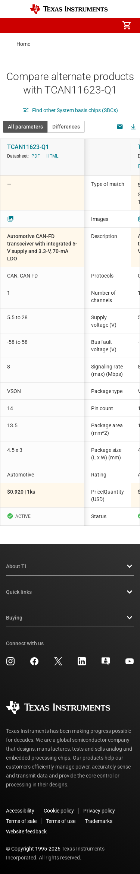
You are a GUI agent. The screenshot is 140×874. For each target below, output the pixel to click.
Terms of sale (21, 821)
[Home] (68, 9)
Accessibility (20, 811)
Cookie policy (59, 811)
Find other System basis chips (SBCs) (70, 110)
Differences (66, 127)
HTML (52, 156)
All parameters (25, 127)
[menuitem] (63, 25)
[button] (13, 25)
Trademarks (98, 821)
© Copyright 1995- (33, 849)
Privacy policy (99, 811)
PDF (35, 156)
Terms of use (60, 821)
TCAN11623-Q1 (28, 147)
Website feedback (26, 832)
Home (23, 44)
